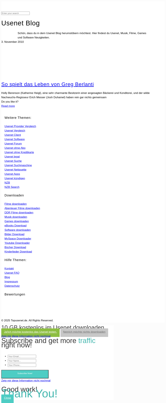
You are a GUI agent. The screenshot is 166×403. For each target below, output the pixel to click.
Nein (84, 331)
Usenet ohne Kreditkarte (19, 152)
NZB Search (11, 187)
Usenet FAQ (11, 272)
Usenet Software (14, 139)
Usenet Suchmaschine (18, 165)
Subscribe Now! (24, 373)
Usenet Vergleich (14, 130)
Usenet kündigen (14, 178)
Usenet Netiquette (15, 169)
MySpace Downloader (17, 238)
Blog (7, 277)
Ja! (30, 331)
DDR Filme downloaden (18, 212)
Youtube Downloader (17, 243)
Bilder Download (14, 234)
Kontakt (9, 268)
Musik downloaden (15, 216)
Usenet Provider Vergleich (20, 126)
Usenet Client (12, 134)
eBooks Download (15, 225)
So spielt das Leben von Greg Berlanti (47, 84)
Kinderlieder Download (18, 251)
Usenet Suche (13, 161)
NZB (7, 182)
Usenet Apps (12, 174)
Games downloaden (16, 221)
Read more (8, 106)
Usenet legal (12, 156)
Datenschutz (12, 285)
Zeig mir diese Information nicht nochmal (25, 336)
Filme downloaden (15, 203)
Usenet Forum (13, 143)
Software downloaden (17, 229)
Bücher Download (15, 247)
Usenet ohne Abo (14, 147)
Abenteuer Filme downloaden (22, 208)
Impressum (11, 281)
